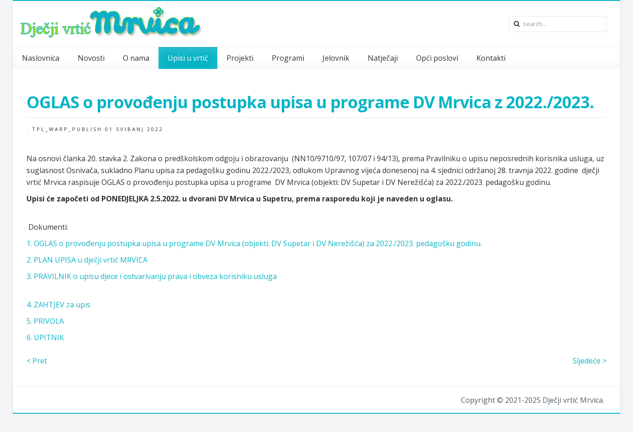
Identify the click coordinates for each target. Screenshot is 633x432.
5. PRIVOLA (45, 321)
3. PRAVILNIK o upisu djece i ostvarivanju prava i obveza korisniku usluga (151, 276)
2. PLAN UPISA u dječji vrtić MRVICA (87, 260)
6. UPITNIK (45, 337)
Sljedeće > (590, 361)
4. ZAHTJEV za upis (58, 305)
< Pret (36, 361)
